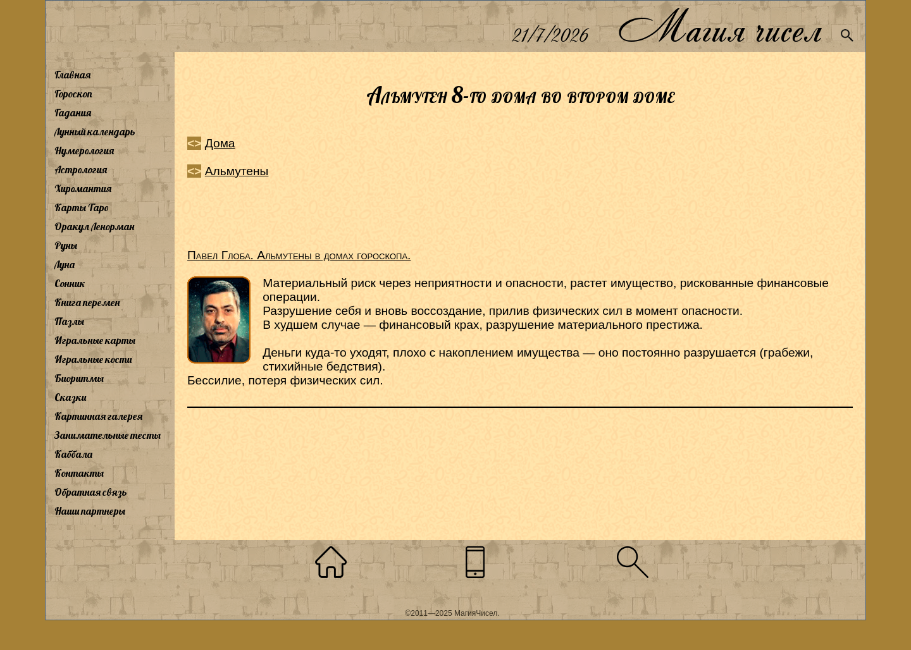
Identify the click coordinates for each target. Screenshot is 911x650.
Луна (64, 264)
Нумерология (84, 150)
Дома (220, 143)
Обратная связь (90, 492)
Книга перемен (87, 302)
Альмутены (237, 171)
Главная (72, 74)
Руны (65, 245)
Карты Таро (81, 207)
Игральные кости (93, 359)
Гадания (72, 112)
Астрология (80, 169)
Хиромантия (82, 188)
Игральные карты (94, 340)
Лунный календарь (94, 131)
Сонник (69, 283)
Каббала (73, 454)
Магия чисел (719, 26)
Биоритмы (79, 378)
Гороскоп (73, 93)
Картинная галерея (98, 416)
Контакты (79, 473)
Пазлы (69, 321)
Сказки (70, 397)
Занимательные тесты (107, 435)
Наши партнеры (89, 511)
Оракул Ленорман (94, 226)
